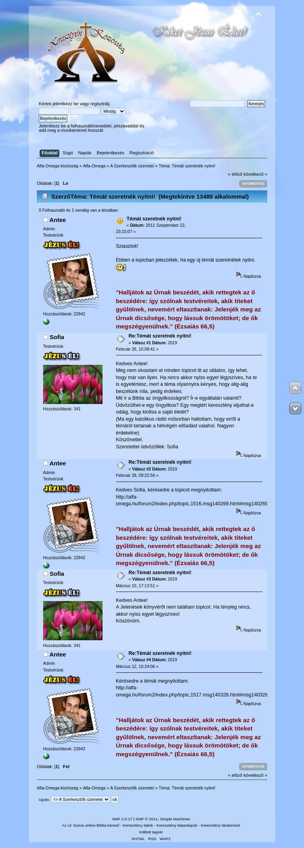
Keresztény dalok (138, 825)
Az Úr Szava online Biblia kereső (91, 825)
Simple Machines (175, 819)
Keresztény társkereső (220, 825)
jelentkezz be (65, 103)
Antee (57, 219)
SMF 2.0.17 (122, 819)
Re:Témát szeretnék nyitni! (160, 336)
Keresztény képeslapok (176, 825)
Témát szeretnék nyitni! (154, 219)
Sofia (57, 337)
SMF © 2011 (147, 819)
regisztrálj (99, 103)
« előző (235, 174)
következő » (255, 174)
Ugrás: (44, 799)
